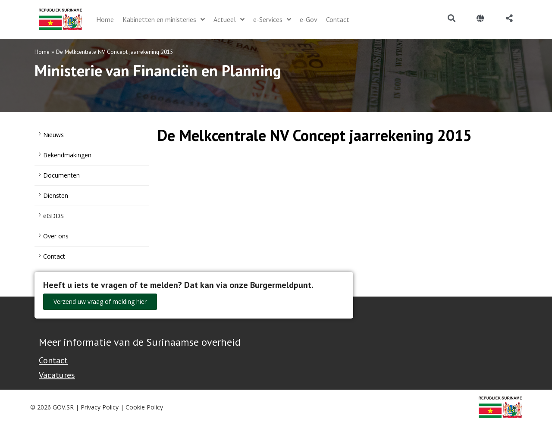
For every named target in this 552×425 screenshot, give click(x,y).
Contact (54, 256)
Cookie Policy (144, 407)
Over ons (56, 236)
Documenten (61, 175)
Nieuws (53, 135)
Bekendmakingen (67, 155)
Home (42, 52)
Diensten (55, 195)
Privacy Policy (100, 407)
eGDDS (53, 216)
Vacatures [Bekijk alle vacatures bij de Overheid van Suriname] (57, 375)
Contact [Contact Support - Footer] (53, 360)
